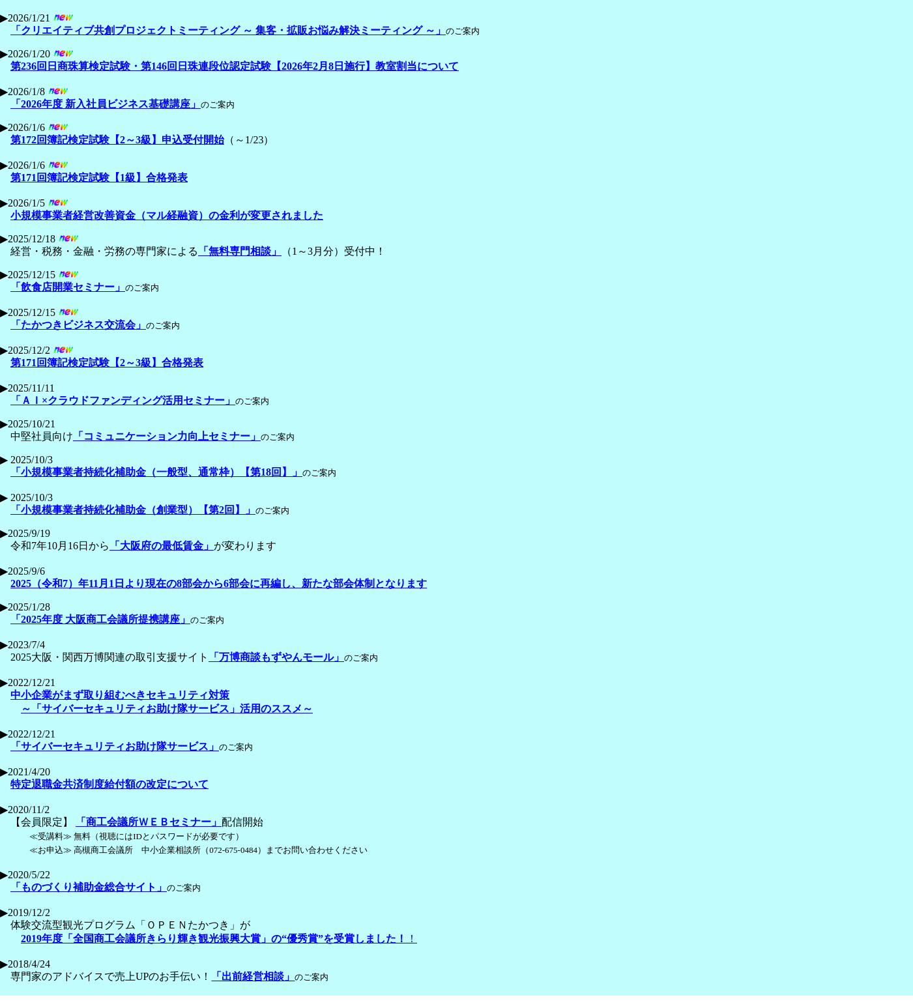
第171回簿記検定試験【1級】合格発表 (99, 177)
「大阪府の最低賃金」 (161, 545)
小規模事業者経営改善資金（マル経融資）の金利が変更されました (166, 215)
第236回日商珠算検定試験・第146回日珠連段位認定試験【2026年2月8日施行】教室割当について (234, 66)
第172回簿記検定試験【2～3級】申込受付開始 (117, 139)
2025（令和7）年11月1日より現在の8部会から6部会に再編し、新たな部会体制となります (218, 583)
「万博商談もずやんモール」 (276, 657)
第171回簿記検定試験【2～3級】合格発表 (106, 362)
